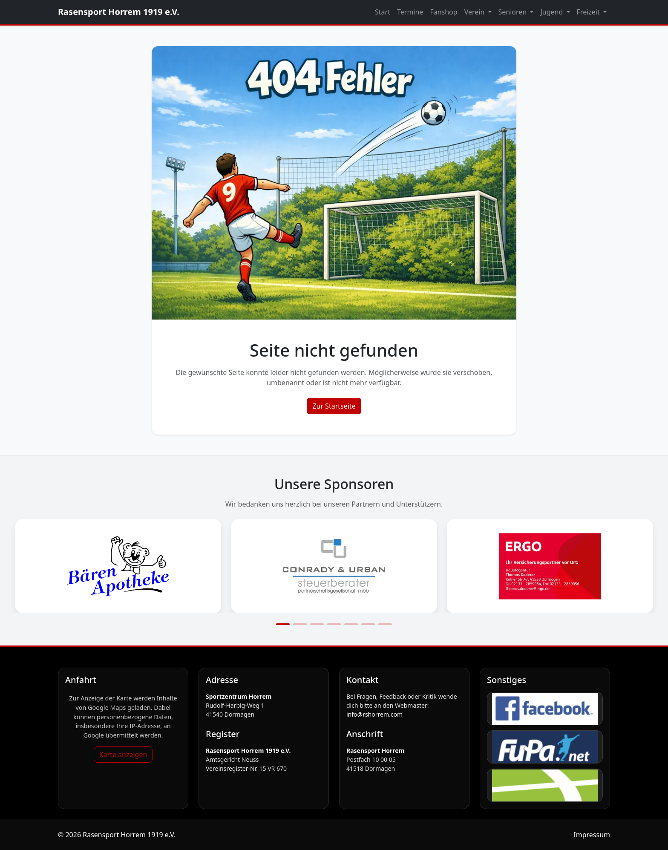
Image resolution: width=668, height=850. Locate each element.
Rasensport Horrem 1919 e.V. (118, 11)
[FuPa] (545, 747)
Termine (410, 12)
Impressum (591, 834)
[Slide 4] (334, 624)
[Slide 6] (368, 624)
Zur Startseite (333, 406)
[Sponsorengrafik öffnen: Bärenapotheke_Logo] (118, 566)
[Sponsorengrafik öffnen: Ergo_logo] (550, 566)
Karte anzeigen (123, 754)
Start (382, 12)
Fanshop (443, 12)
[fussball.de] (545, 785)
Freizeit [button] (589, 12)
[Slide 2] (300, 624)
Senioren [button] (513, 12)
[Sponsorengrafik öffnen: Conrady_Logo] (334, 566)
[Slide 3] (317, 624)
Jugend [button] (552, 12)
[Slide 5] (351, 624)
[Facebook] (545, 708)
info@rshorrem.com (374, 714)
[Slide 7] (385, 624)
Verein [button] (475, 12)
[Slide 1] (283, 624)
